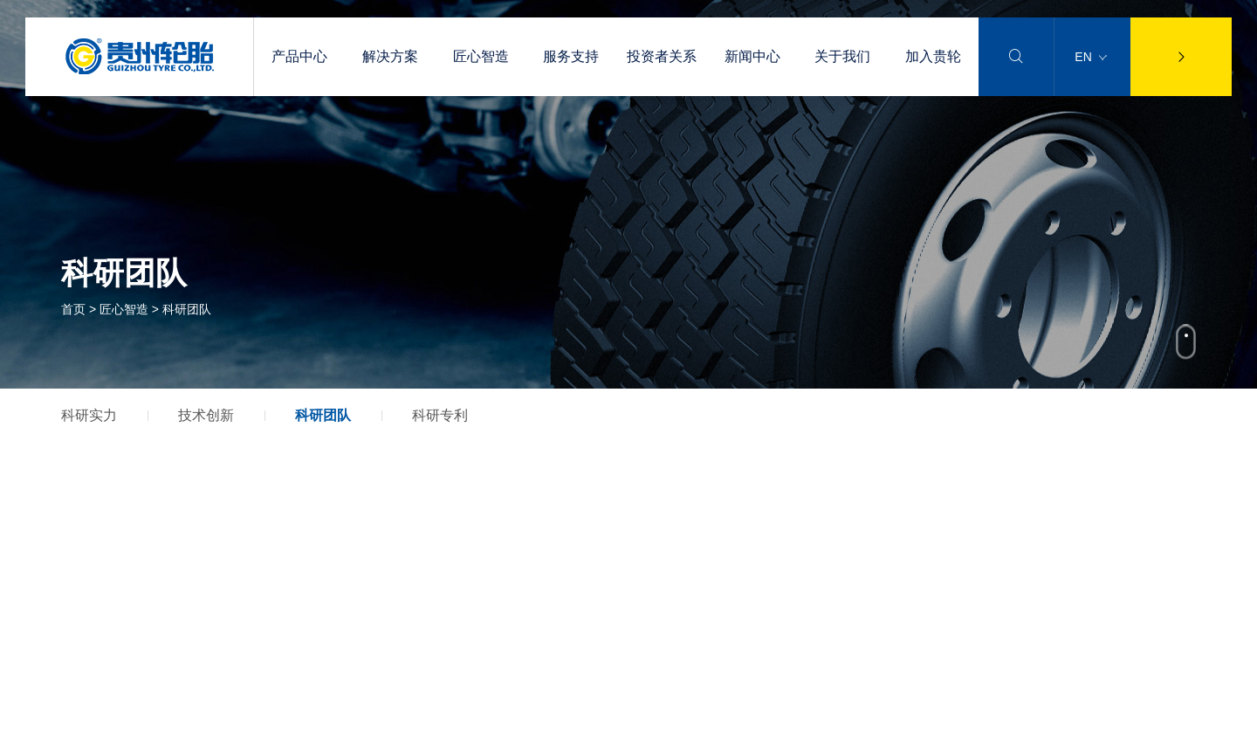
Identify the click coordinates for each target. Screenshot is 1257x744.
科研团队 (323, 415)
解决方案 (390, 56)
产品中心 (299, 56)
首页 (73, 309)
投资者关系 (662, 56)
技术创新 (206, 415)
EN (1090, 57)
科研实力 (89, 415)
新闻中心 (752, 56)
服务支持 (571, 56)
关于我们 (842, 56)
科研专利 (440, 415)
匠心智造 (481, 56)
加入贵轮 (933, 56)
